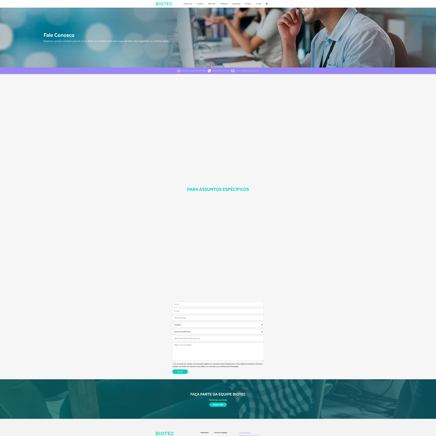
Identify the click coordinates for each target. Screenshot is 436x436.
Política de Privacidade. (230, 366)
